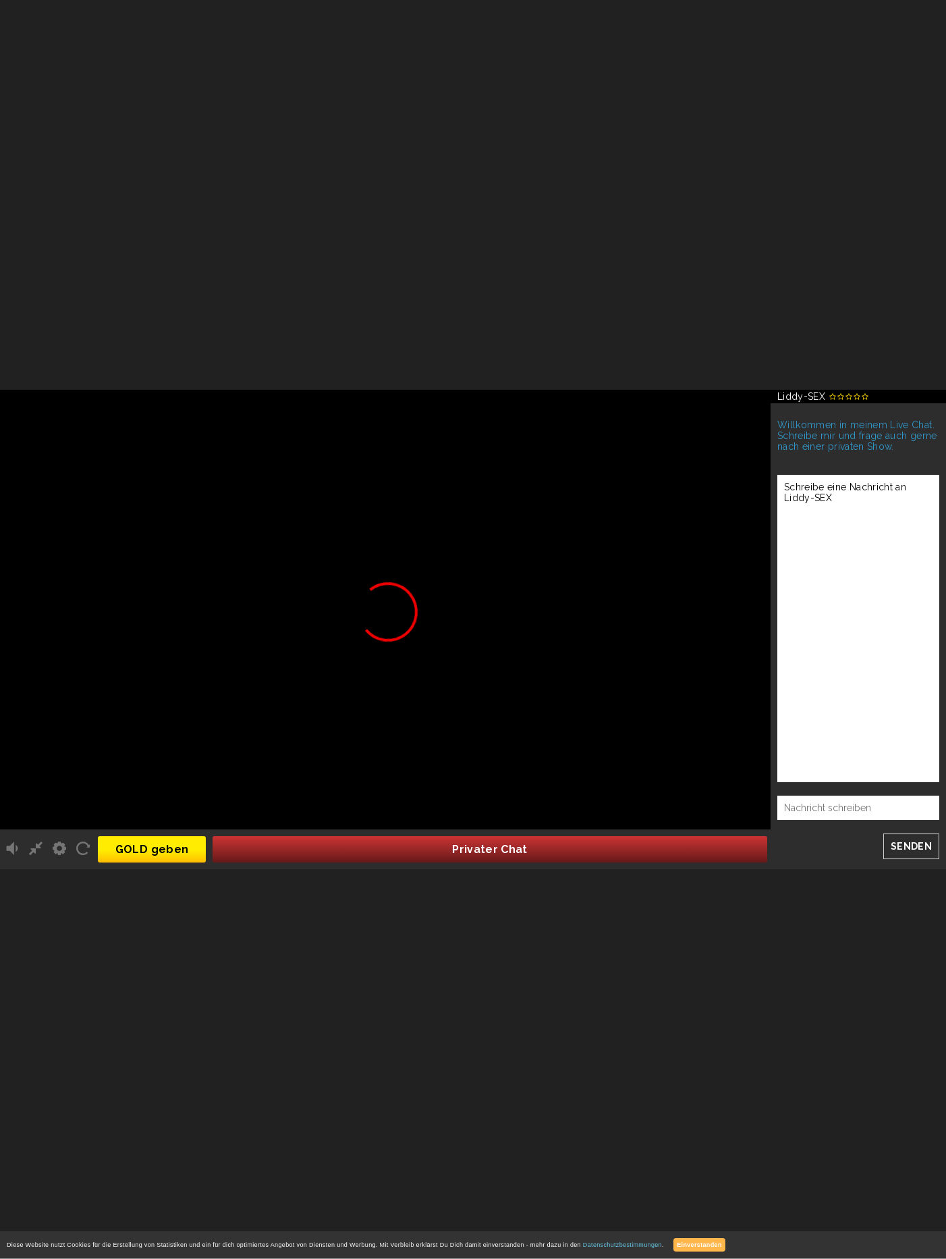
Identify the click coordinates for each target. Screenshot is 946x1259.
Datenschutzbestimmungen (622, 1244)
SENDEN (911, 846)
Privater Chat (490, 849)
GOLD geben (152, 849)
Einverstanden (699, 1244)
